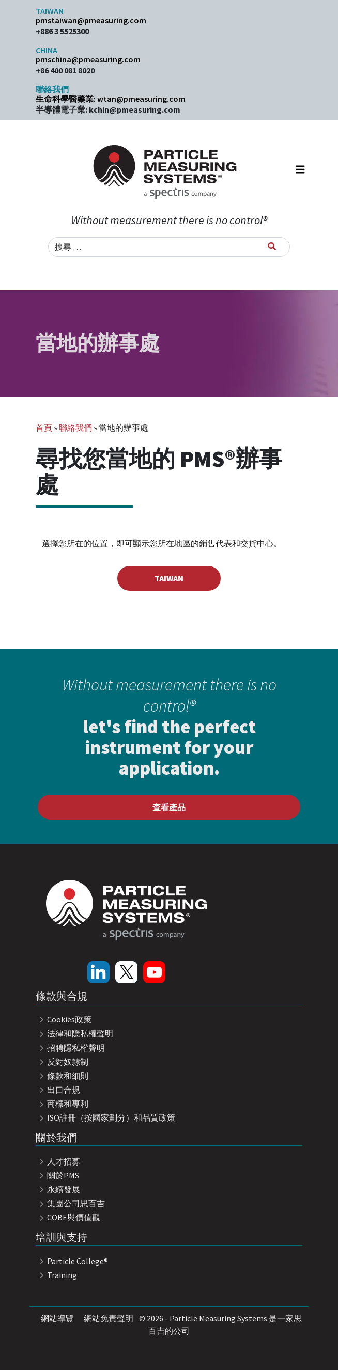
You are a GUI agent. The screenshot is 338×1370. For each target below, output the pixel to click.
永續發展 (58, 1189)
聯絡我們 (75, 427)
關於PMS (57, 1175)
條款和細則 (62, 1075)
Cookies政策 (63, 1019)
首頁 (44, 427)
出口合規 (58, 1089)
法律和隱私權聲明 (74, 1033)
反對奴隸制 (62, 1062)
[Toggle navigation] (300, 172)
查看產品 (169, 807)
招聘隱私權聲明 (70, 1048)
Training (56, 1275)
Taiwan (169, 578)
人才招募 (58, 1161)
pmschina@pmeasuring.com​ (88, 59)
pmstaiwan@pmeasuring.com (91, 20)
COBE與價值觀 (68, 1217)
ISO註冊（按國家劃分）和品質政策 (105, 1117)
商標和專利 (62, 1103)
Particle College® (72, 1261)
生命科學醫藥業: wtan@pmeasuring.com (111, 98)
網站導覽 (57, 1318)
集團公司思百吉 (70, 1203)
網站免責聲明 (108, 1318)
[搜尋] (272, 246)
